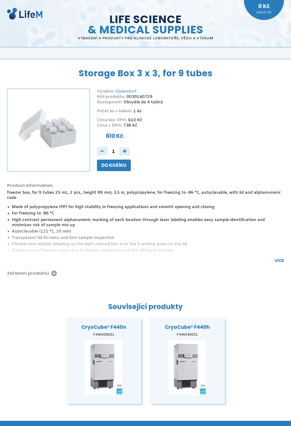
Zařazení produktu (28, 273)
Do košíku (113, 165)
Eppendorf (126, 91)
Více (279, 260)
